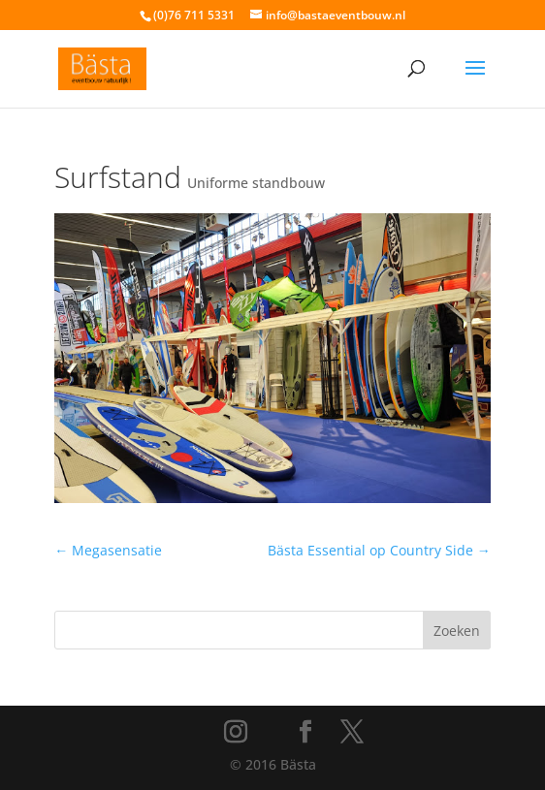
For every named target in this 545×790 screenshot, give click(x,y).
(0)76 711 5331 (194, 15)
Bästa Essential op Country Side (379, 550)
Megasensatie (108, 550)
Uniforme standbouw (256, 183)
